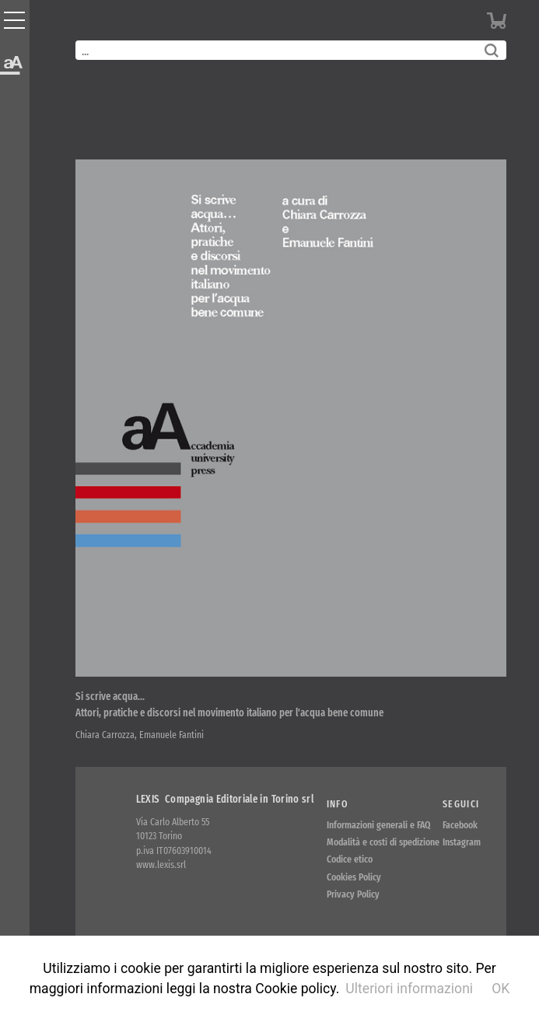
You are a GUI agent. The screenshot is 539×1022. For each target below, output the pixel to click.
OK (500, 988)
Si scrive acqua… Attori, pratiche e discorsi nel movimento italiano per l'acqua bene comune (229, 704)
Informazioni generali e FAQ (379, 825)
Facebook (460, 825)
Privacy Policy (353, 894)
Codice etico (350, 859)
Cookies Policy (354, 877)
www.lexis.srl (161, 864)
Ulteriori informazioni (409, 988)
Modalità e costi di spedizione (383, 842)
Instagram (462, 842)
